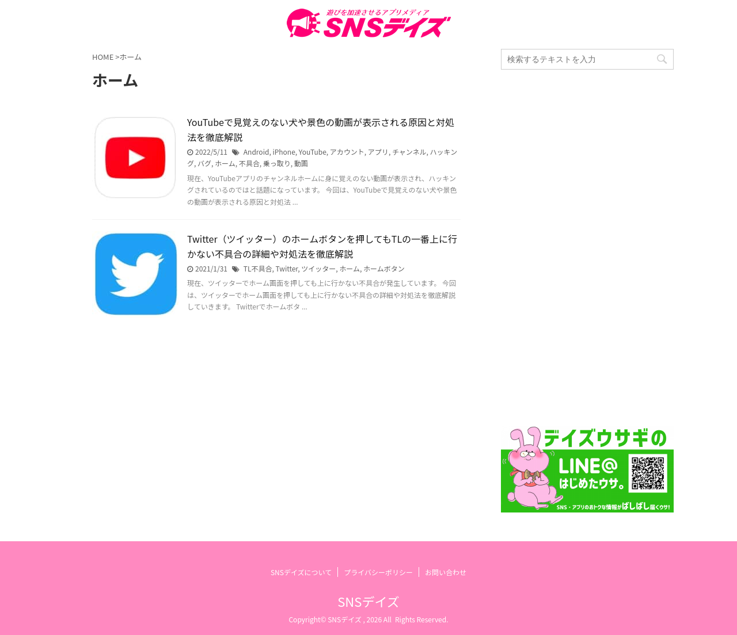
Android (256, 151)
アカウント (347, 151)
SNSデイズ (368, 601)
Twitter (287, 268)
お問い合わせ (445, 572)
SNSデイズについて (301, 572)
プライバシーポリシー (378, 572)
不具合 (249, 163)
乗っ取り (277, 163)
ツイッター (318, 268)
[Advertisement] (587, 247)
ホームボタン (384, 268)
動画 (301, 163)
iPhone (283, 151)
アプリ (378, 151)
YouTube (312, 151)
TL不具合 (258, 268)
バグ (204, 163)
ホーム (225, 163)
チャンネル (409, 151)
